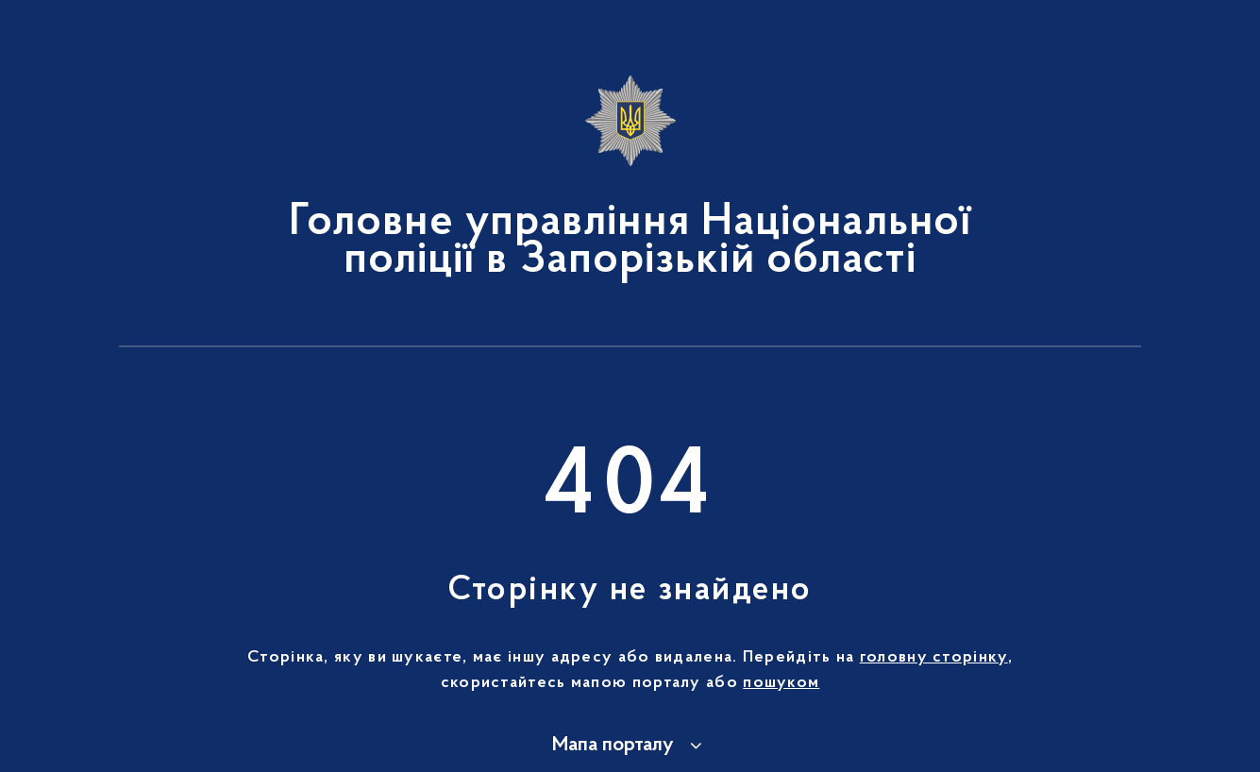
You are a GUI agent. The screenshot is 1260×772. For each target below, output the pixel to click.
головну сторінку (934, 657)
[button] (630, 745)
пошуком (781, 683)
